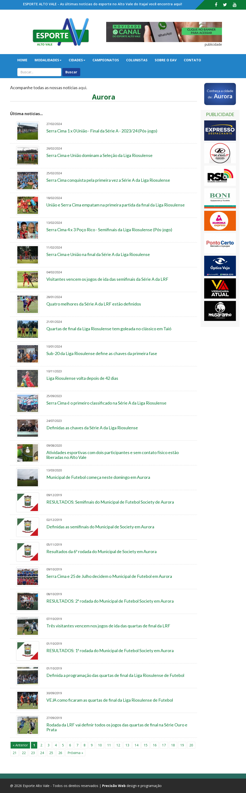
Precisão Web (114, 785)
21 (15, 752)
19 (182, 745)
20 (191, 745)
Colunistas (137, 60)
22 (24, 752)
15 (146, 745)
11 (109, 745)
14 (136, 745)
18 (173, 745)
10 (100, 745)
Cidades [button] (77, 60)
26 (60, 752)
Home (22, 60)
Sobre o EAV (166, 60)
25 (51, 752)
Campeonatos (105, 60)
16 (155, 745)
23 (33, 752)
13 (127, 745)
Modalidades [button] (48, 60)
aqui (82, 87)
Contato (192, 60)
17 (164, 745)
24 (42, 752)
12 (118, 745)
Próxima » (75, 752)
